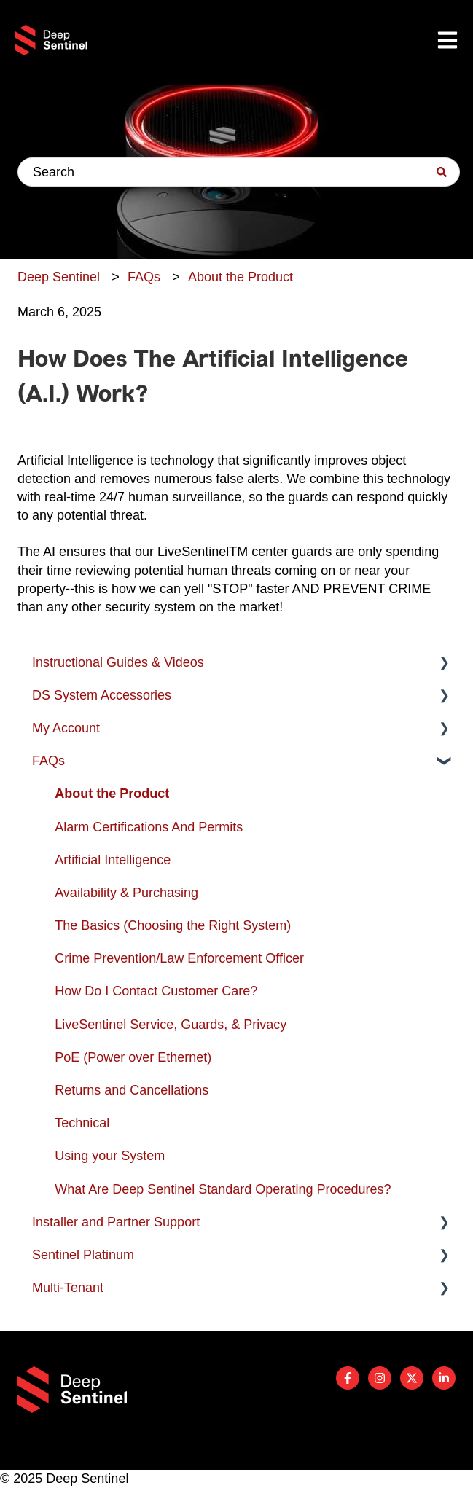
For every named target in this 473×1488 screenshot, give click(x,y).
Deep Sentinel (58, 277)
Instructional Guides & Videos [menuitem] (118, 662)
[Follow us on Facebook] (347, 1378)
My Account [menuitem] (66, 728)
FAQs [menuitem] (48, 760)
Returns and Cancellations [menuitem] (131, 1090)
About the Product (240, 277)
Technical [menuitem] (82, 1123)
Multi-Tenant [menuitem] (67, 1287)
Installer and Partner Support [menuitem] (116, 1222)
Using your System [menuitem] (110, 1155)
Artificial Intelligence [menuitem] (113, 860)
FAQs (144, 277)
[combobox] (238, 172)
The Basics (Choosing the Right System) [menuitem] (173, 925)
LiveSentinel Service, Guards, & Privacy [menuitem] (170, 1024)
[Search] (442, 172)
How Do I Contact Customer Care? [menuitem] (156, 991)
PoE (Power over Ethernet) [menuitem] (133, 1057)
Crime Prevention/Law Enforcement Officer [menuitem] (179, 958)
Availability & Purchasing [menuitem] (126, 892)
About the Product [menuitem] (112, 793)
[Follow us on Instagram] (379, 1378)
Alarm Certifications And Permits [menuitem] (149, 827)
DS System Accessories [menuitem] (101, 695)
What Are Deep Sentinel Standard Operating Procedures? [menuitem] (223, 1189)
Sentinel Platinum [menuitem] (83, 1255)
